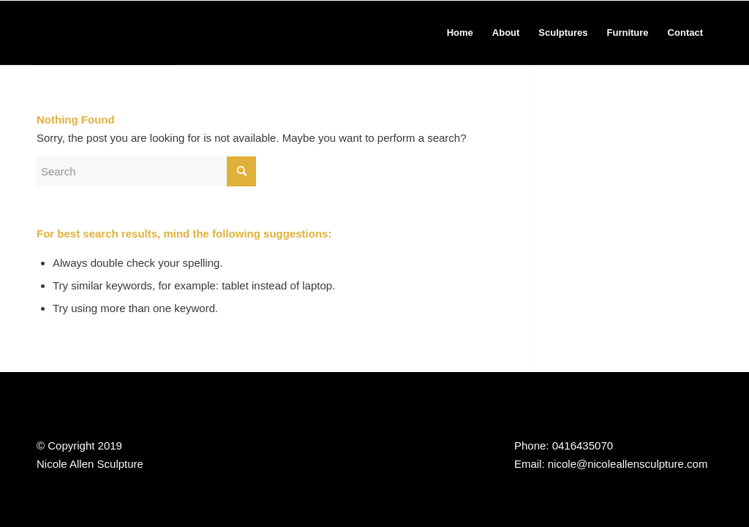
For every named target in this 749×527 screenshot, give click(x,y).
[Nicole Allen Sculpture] (106, 33)
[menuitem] (460, 33)
